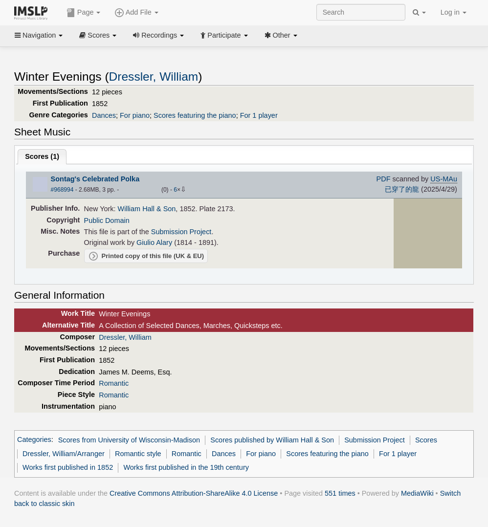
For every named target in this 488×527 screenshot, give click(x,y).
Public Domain (107, 220)
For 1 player (259, 115)
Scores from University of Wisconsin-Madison (129, 440)
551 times (340, 493)
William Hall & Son (147, 209)
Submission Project (181, 232)
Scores (97, 35)
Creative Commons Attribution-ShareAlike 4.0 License (194, 493)
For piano (135, 115)
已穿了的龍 (402, 189)
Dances (104, 115)
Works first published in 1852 (67, 467)
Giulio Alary (154, 242)
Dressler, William (154, 76)
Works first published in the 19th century (186, 467)
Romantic (114, 383)
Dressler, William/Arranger (63, 454)
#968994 (62, 189)
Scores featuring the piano (195, 115)
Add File (136, 12)
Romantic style (138, 454)
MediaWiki (417, 493)
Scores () (42, 156)
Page (84, 12)
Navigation (39, 35)
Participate (223, 35)
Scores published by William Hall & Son (272, 440)
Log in (453, 12)
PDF (384, 179)
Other (281, 35)
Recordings (158, 35)
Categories (34, 440)
